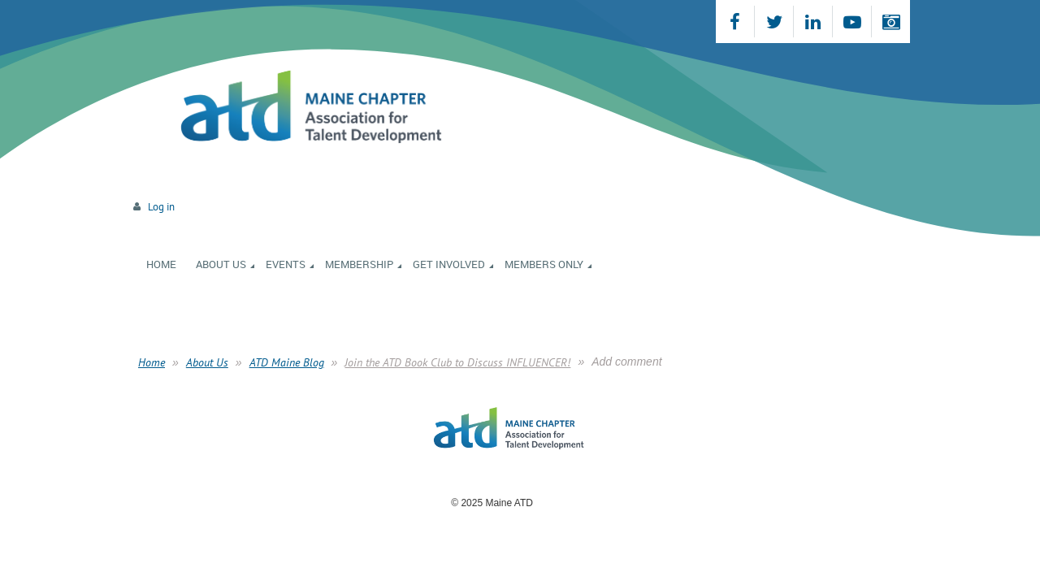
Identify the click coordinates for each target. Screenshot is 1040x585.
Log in (161, 207)
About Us (207, 362)
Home (151, 362)
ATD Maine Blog (286, 362)
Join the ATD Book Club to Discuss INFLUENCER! (457, 362)
